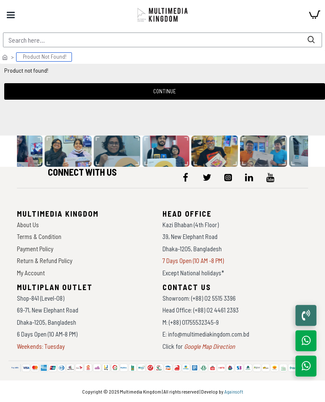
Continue (164, 91)
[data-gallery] (69, 151)
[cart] (314, 15)
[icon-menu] (185, 177)
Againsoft (233, 391)
